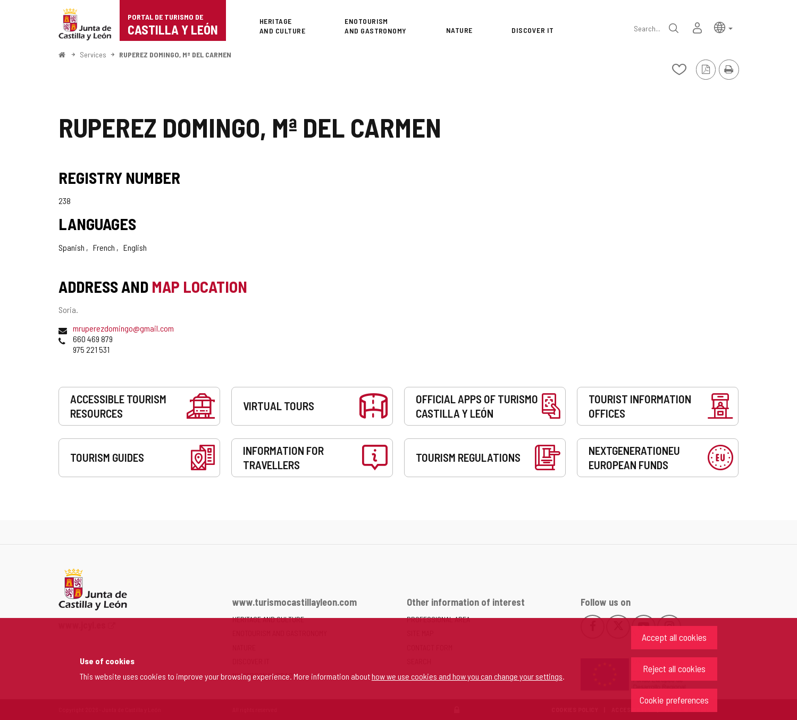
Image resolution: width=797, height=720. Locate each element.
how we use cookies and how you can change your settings (467, 676)
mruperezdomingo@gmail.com (123, 328)
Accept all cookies (674, 637)
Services (93, 54)
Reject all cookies (674, 668)
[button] (723, 26)
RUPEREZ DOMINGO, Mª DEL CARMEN (175, 54)
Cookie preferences (674, 700)
